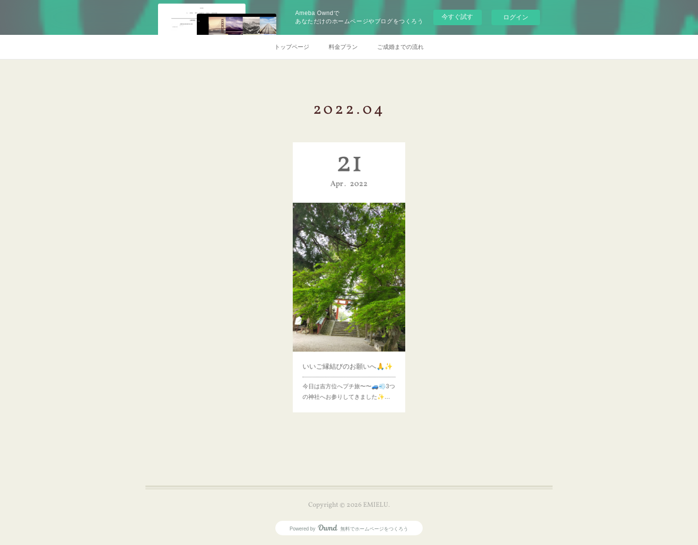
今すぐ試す (457, 16)
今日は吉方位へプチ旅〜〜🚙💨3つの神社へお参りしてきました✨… (348, 375)
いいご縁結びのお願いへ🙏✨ (347, 353)
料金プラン (343, 47)
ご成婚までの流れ (400, 47)
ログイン (515, 17)
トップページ (291, 47)
